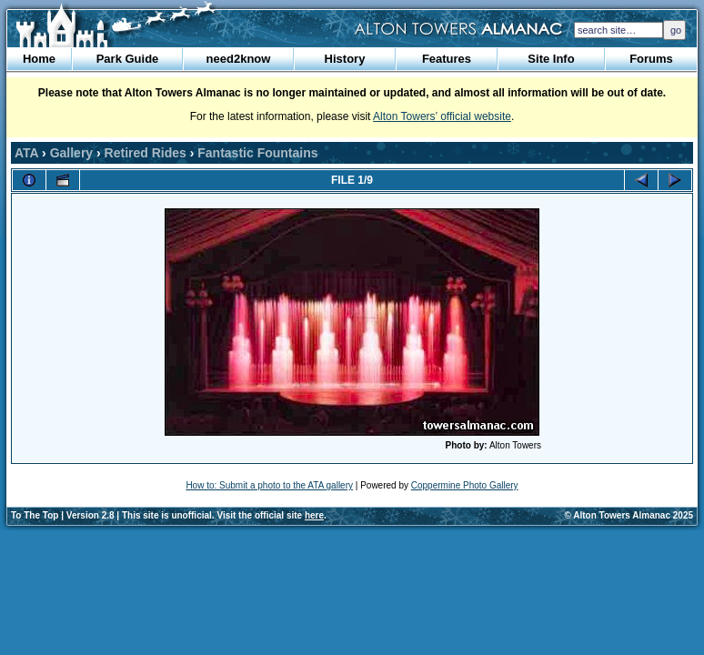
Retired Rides (145, 153)
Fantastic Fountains (257, 153)
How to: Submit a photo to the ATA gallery (269, 485)
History (345, 59)
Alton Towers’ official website (442, 116)
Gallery (71, 153)
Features (446, 59)
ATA (26, 153)
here (314, 515)
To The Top (34, 515)
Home (39, 59)
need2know (238, 59)
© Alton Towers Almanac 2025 (629, 515)
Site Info (551, 59)
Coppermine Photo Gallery (464, 485)
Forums (651, 59)
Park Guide (127, 59)
